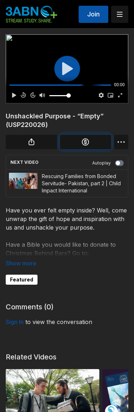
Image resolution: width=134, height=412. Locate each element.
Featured (21, 279)
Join (93, 14)
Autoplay (108, 163)
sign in (15, 321)
